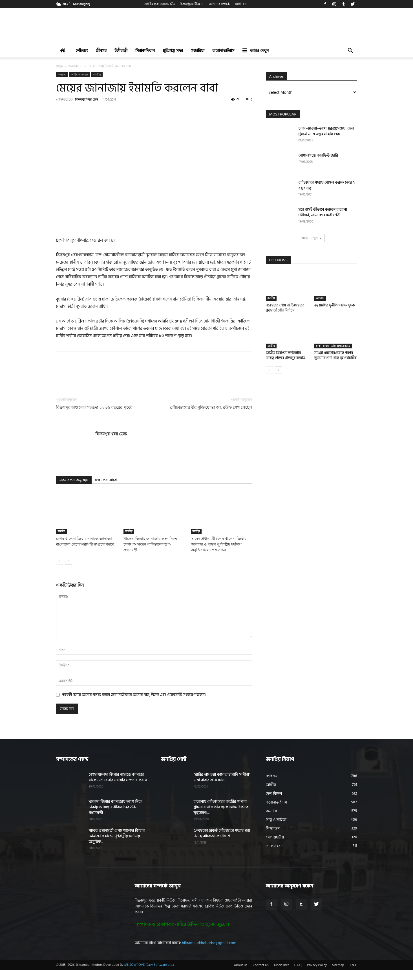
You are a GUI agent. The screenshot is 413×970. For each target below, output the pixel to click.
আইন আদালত (79, 74)
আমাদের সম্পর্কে (219, 4)
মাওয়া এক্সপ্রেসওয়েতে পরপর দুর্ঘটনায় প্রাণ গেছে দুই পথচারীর (335, 355)
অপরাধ (320, 298)
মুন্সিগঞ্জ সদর (173, 50)
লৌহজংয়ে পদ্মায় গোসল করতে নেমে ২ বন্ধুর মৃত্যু (327, 185)
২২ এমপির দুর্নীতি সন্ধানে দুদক (334, 305)
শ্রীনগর (101, 50)
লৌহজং (82, 50)
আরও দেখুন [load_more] (311, 237)
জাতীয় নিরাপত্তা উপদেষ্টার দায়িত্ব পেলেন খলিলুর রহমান (285, 355)
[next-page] (68, 561)
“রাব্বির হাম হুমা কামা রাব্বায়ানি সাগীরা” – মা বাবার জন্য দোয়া (222, 777)
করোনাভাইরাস (224, 50)
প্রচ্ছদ (59, 66)
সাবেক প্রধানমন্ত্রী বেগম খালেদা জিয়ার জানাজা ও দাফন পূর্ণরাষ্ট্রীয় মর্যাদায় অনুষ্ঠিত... (117, 836)
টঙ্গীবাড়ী (120, 50)
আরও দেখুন (255, 50)
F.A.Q (298, 965)
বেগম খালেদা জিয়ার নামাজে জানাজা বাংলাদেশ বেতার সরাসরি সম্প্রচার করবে (118, 777)
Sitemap (338, 965)
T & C (353, 965)
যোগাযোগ (241, 4)
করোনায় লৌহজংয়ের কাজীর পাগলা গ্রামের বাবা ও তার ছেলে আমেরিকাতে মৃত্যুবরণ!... (221, 807)
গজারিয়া (197, 50)
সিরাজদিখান (145, 50)
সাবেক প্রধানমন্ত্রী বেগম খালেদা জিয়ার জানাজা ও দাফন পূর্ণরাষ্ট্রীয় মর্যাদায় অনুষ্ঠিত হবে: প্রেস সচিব (219, 544)
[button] (350, 51)
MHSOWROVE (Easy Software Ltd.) (149, 964)
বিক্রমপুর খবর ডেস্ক (86, 99)
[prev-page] (59, 561)
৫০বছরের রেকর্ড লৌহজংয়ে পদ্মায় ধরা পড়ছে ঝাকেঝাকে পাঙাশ (222, 833)
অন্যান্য (73, 66)
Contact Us (261, 965)
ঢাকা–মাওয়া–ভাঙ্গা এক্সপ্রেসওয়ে (333, 346)
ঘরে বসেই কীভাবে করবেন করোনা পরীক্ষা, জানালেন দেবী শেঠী (323, 212)
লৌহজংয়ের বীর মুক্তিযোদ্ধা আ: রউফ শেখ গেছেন (211, 407)
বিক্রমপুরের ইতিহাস (192, 4)
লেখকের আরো (106, 480)
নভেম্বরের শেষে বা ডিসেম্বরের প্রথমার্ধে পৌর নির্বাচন (285, 307)
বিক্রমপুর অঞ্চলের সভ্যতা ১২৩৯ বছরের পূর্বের (94, 407)
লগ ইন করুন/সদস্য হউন (159, 4)
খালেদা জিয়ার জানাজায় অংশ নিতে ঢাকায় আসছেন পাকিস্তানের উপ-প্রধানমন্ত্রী (150, 544)
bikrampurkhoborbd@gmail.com (209, 943)
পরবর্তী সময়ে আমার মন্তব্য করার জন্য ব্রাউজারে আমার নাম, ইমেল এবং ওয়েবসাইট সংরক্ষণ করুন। (134, 694)
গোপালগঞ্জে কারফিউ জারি (318, 155)
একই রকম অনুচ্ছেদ (73, 480)
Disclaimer (281, 965)
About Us (241, 965)
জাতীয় (97, 74)
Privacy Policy (317, 965)
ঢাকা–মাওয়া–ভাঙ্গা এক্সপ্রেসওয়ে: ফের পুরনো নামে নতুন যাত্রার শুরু (326, 131)
